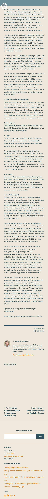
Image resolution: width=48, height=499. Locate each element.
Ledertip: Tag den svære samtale (16, 468)
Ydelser (16, 15)
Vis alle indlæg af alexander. (23, 355)
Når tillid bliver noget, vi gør (14, 487)
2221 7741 (11, 453)
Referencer (20, 18)
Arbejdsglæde (39, 331)
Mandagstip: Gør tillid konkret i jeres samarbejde (22, 484)
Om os (28, 18)
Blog (44, 18)
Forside (9, 15)
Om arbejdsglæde (31, 15)
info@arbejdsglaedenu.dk (13, 456)
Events (41, 15)
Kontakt (38, 18)
